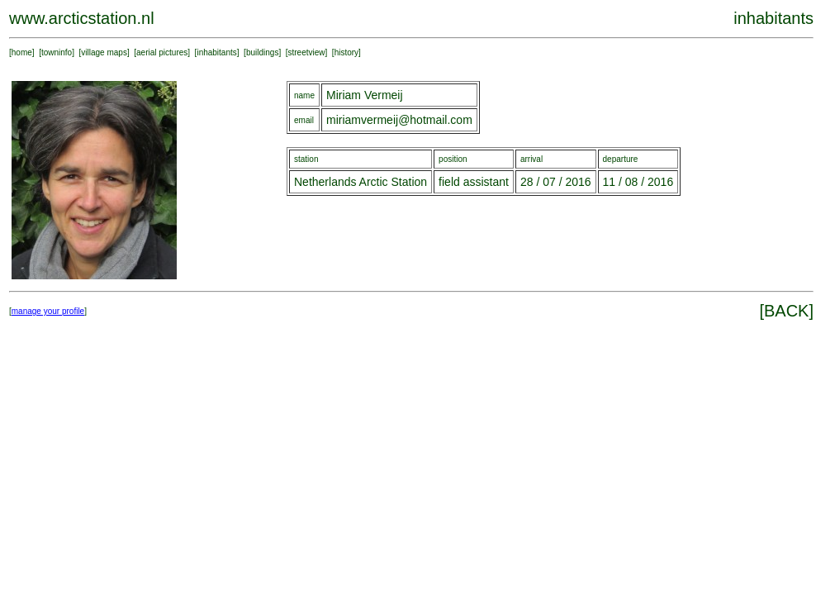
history (346, 52)
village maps (104, 52)
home (22, 52)
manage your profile (48, 311)
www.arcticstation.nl (81, 18)
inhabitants (216, 52)
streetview (306, 52)
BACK (786, 311)
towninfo (56, 52)
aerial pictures (161, 52)
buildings (262, 52)
